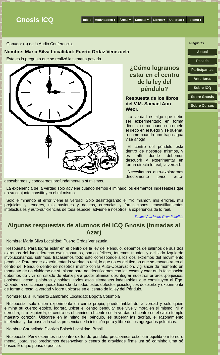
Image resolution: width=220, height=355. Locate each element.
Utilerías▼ (177, 20)
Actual (202, 52)
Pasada (202, 61)
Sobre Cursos (202, 106)
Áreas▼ (126, 20)
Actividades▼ (105, 20)
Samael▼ (142, 20)
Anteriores (202, 79)
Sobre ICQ (202, 88)
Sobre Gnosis (202, 97)
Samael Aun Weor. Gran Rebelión (159, 217)
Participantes (202, 70)
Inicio (87, 20)
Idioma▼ (195, 20)
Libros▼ (159, 20)
